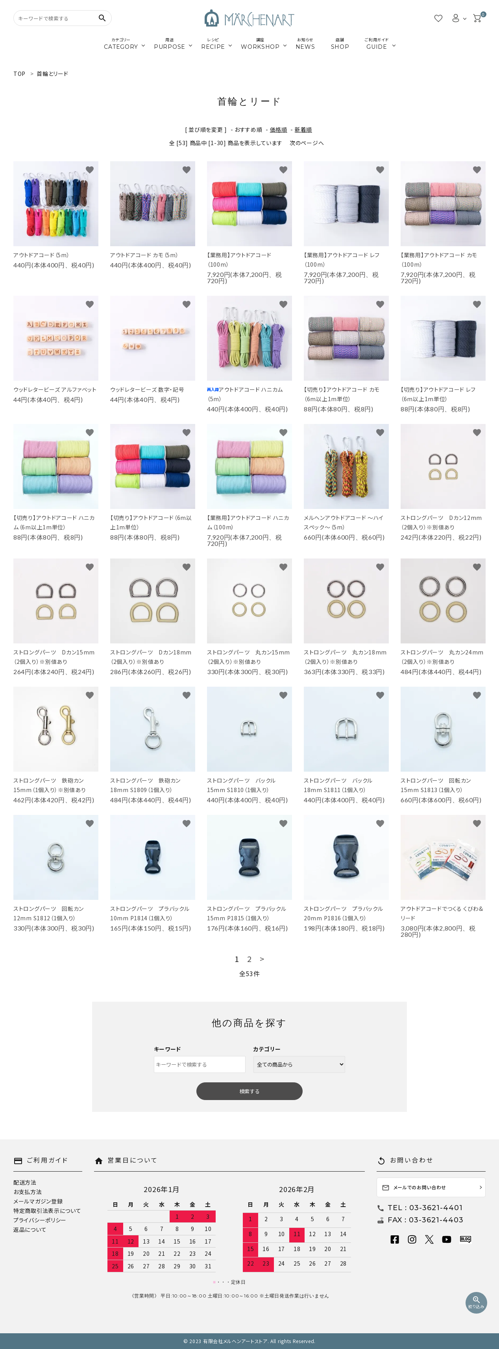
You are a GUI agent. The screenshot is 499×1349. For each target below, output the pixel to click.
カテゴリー (267, 1049)
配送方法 (25, 1182)
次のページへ (307, 143)
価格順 (278, 129)
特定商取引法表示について (47, 1210)
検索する (249, 1091)
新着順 (303, 129)
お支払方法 (27, 1192)
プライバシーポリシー (40, 1220)
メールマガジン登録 (38, 1201)
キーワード (167, 1049)
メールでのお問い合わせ (414, 1188)
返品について (29, 1229)
